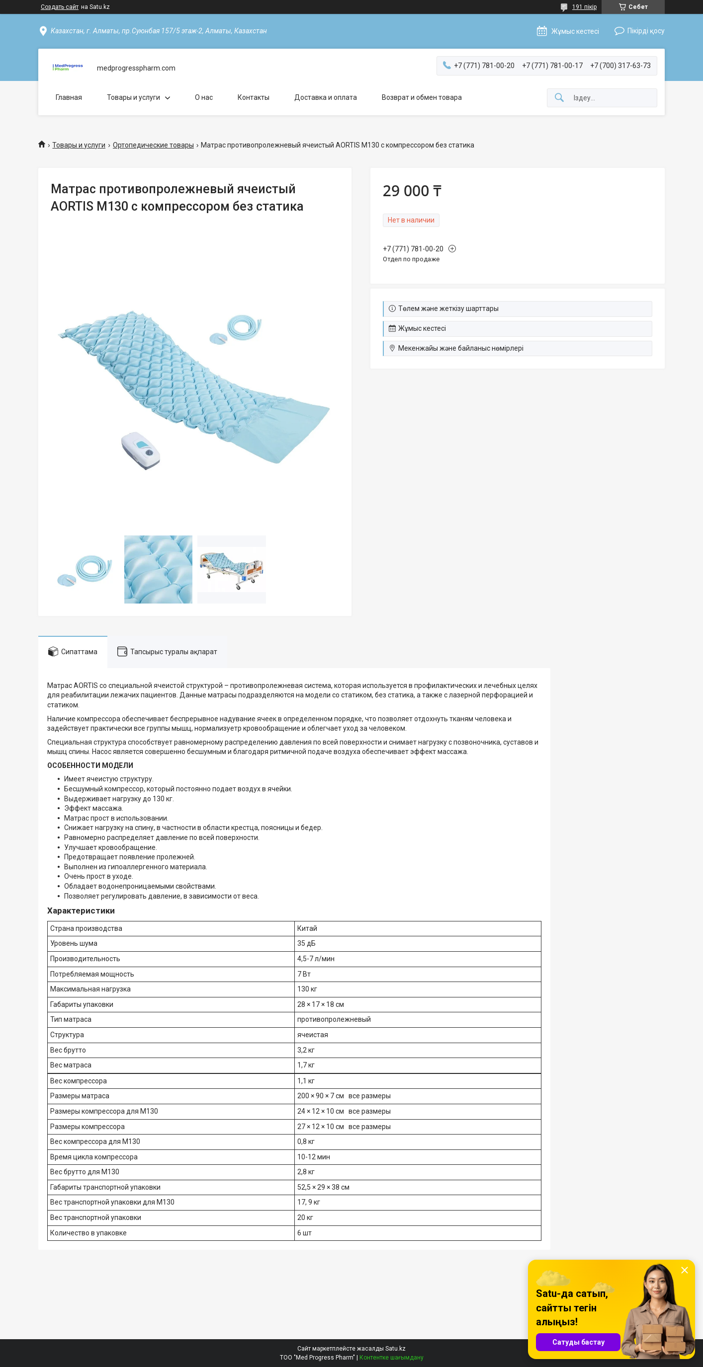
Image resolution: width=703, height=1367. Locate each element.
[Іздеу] (559, 98)
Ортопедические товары (153, 145)
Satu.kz (395, 1348)
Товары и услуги (133, 97)
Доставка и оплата (325, 97)
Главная (69, 97)
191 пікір (584, 6)
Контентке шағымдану (391, 1357)
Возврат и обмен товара (422, 97)
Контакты (253, 97)
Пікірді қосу (646, 31)
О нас (204, 97)
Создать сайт (60, 6)
